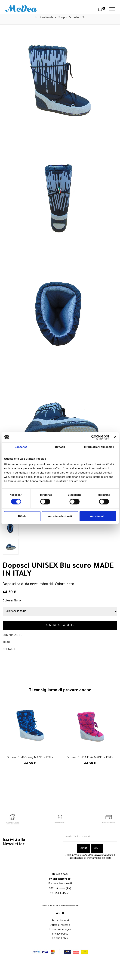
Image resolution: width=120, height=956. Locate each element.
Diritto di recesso (60, 925)
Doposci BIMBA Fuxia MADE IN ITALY (90, 757)
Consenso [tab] (20, 446)
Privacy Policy (60, 934)
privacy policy (102, 855)
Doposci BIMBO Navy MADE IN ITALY (30, 757)
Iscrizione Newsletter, (60, 17)
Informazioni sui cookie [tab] (99, 446)
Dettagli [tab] (60, 446)
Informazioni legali (60, 929)
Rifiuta (22, 516)
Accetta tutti (97, 516)
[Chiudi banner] (114, 437)
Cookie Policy (60, 938)
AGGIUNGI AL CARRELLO (60, 625)
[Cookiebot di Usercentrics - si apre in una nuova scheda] (94, 437)
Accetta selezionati (60, 516)
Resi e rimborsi (60, 921)
